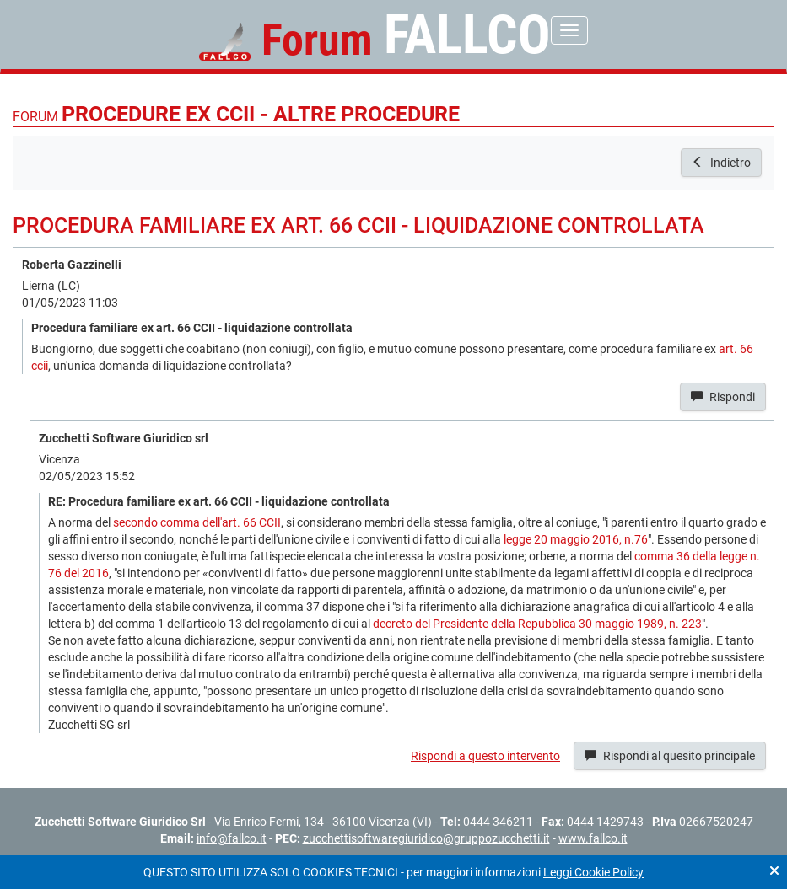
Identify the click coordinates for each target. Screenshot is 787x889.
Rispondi (723, 397)
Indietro (721, 162)
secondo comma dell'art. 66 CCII (197, 522)
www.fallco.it (593, 838)
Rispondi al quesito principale (670, 756)
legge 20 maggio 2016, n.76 (576, 539)
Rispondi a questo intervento (485, 756)
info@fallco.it (232, 838)
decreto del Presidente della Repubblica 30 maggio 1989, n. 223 (537, 623)
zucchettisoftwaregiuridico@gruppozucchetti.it (426, 838)
